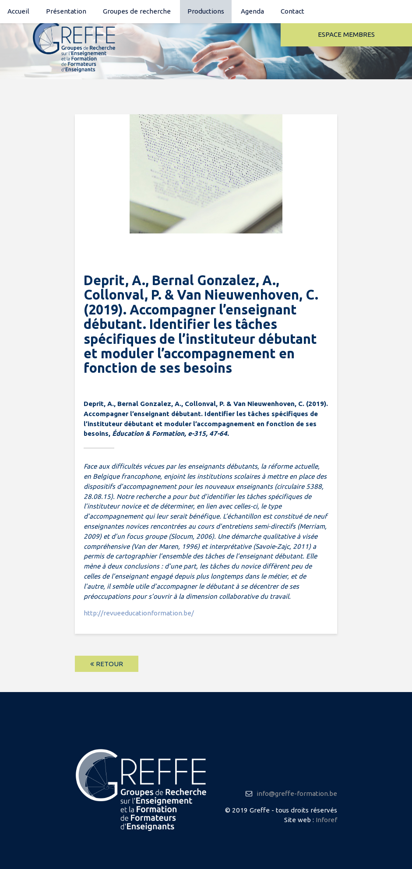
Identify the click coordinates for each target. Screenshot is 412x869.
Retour (106, 664)
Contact (292, 11)
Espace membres (346, 34)
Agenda (252, 11)
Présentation (66, 11)
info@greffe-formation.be (297, 793)
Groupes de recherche (137, 11)
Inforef (326, 819)
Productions (205, 11)
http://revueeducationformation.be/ (139, 613)
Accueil (18, 11)
